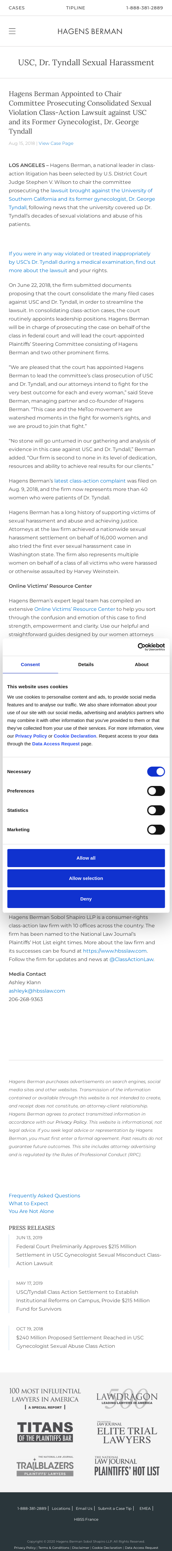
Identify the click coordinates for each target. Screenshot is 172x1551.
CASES (17, 8)
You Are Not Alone (31, 1211)
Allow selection (86, 878)
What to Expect (28, 1203)
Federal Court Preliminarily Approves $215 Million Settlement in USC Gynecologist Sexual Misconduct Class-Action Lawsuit (88, 1255)
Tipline (75, 8)
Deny (86, 898)
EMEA (145, 1508)
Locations (61, 1508)
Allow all (86, 858)
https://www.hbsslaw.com (115, 951)
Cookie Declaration (107, 1548)
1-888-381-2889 (144, 8)
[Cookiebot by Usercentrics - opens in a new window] (137, 647)
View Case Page (56, 143)
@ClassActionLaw (131, 959)
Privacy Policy (71, 1122)
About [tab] (142, 664)
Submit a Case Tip (114, 1508)
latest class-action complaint (90, 481)
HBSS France (86, 1519)
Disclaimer (80, 1548)
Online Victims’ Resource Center (74, 609)
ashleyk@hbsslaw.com (37, 991)
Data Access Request (141, 1548)
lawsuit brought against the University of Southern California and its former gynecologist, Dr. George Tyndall (82, 199)
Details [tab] (86, 664)
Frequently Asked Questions (44, 1196)
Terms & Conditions (53, 1548)
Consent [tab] (30, 664)
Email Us (84, 1508)
